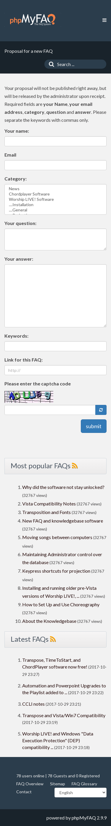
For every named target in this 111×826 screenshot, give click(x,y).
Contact (24, 791)
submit (94, 426)
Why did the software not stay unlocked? (63, 487)
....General (55, 210)
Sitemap (57, 783)
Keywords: (16, 336)
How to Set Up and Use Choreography (60, 604)
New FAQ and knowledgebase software (62, 520)
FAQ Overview (30, 783)
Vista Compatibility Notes (49, 503)
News (55, 188)
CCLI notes (33, 704)
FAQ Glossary (84, 783)
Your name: (16, 131)
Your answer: (18, 259)
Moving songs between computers (57, 537)
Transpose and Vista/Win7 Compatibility (63, 715)
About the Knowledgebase (49, 621)
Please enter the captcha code (37, 383)
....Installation (55, 204)
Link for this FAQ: (23, 359)
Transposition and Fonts (46, 512)
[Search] (50, 64)
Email (10, 154)
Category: (15, 178)
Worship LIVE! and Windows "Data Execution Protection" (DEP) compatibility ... (57, 740)
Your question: (20, 223)
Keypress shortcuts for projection (56, 571)
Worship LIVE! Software (55, 199)
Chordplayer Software (55, 194)
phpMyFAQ (84, 817)
